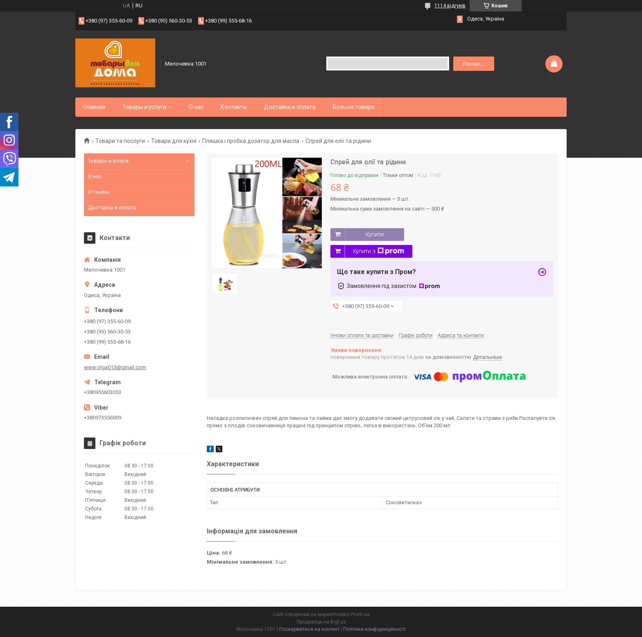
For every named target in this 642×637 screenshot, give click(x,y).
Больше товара (354, 107)
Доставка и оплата (290, 107)
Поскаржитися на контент (309, 629)
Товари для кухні (174, 141)
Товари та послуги (120, 141)
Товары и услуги (144, 107)
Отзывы (98, 192)
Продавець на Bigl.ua (321, 622)
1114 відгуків (450, 6)
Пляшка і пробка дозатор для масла (250, 141)
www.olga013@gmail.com (115, 367)
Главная (94, 107)
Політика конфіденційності (374, 629)
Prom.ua (360, 614)
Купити (375, 234)
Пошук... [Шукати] (473, 64)
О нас (196, 107)
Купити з (378, 251)
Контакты (234, 107)
